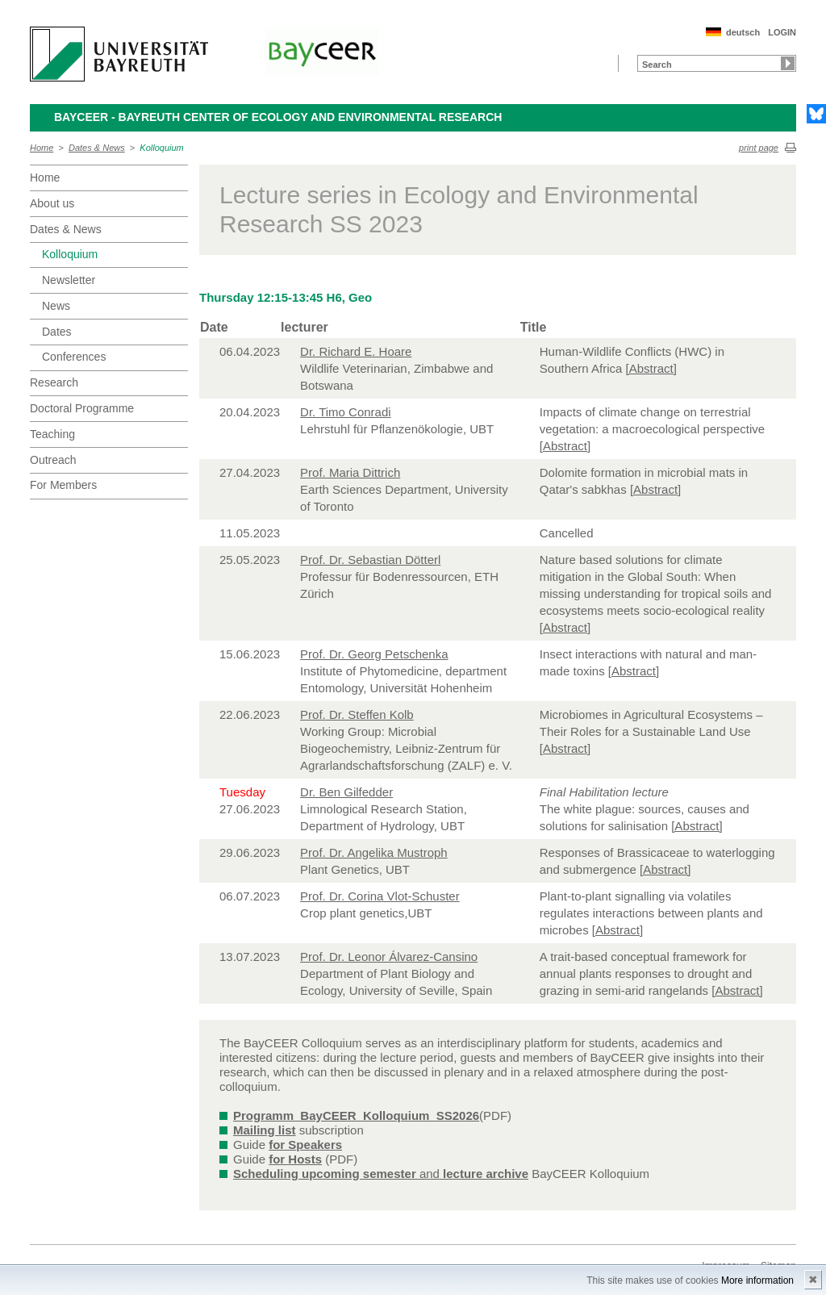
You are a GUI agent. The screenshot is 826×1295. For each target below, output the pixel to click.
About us (52, 203)
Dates (57, 331)
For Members (63, 484)
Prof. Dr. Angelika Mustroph (374, 852)
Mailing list (264, 1130)
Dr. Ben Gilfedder (346, 792)
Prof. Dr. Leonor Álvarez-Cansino (389, 956)
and (380, 1173)
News (56, 305)
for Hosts (295, 1159)
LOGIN (782, 32)
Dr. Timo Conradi (345, 412)
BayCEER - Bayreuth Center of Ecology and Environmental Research (278, 117)
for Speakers (305, 1144)
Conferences (74, 356)
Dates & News (97, 147)
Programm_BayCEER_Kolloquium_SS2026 (356, 1115)
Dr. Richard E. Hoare (355, 351)
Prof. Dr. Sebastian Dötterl (370, 559)
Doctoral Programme (82, 408)
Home (41, 147)
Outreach (53, 459)
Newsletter (68, 280)
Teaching (52, 434)
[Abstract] (651, 368)
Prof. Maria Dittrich (350, 472)
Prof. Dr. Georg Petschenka (374, 654)
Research (54, 382)
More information (757, 1280)
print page (758, 147)
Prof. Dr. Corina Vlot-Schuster (380, 896)
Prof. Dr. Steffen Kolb (357, 714)
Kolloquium (161, 147)
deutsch (743, 32)
